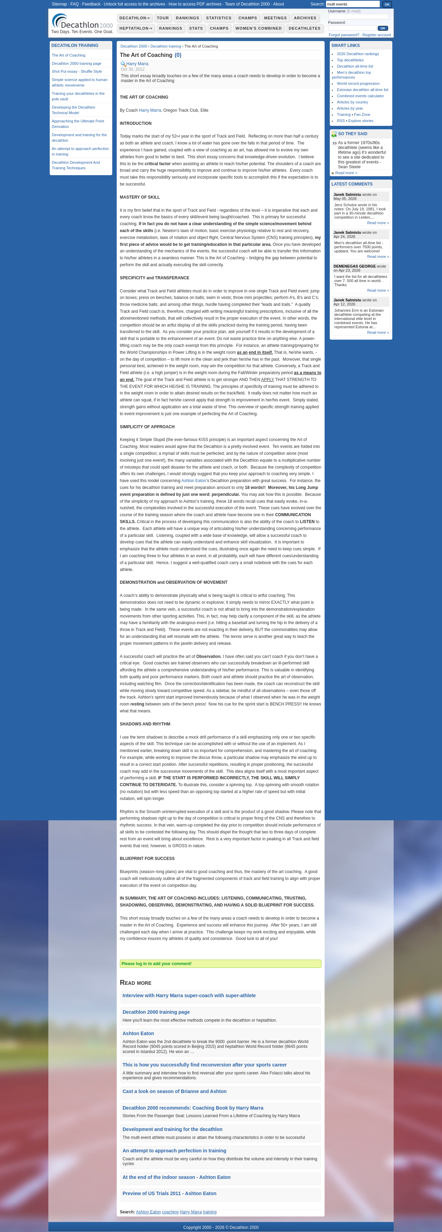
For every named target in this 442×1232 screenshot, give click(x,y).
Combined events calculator (360, 96)
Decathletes (305, 28)
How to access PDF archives (195, 4)
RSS (341, 121)
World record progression (358, 83)
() (178, 55)
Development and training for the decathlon (172, 1129)
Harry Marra (137, 63)
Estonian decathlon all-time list (362, 90)
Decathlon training (166, 46)
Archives (305, 18)
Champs (248, 18)
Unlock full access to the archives (134, 4)
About (278, 4)
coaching (170, 1212)
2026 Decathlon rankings (358, 54)
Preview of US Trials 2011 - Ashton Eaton (170, 1193)
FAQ (74, 4)
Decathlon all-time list (355, 66)
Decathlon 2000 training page (156, 1012)
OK (387, 4)
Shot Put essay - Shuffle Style (77, 71)
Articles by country (352, 102)
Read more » (346, 173)
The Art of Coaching (68, 55)
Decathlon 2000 (134, 46)
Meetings (275, 18)
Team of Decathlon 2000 (247, 4)
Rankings (187, 18)
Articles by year (350, 108)
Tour (163, 18)
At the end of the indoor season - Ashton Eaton (177, 1177)
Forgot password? (344, 35)
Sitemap (59, 4)
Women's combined (259, 28)
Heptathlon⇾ (135, 28)
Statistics (219, 18)
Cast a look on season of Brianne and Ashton (175, 1091)
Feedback (91, 4)
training (210, 1212)
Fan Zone (362, 114)
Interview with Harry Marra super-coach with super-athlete (189, 995)
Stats (196, 28)
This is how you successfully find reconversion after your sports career (205, 1065)
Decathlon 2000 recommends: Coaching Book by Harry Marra (193, 1108)
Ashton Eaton (193, 480)
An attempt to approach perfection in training (174, 1150)
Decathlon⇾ (134, 18)
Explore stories (361, 121)
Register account (377, 35)
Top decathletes (350, 60)
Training (343, 114)
